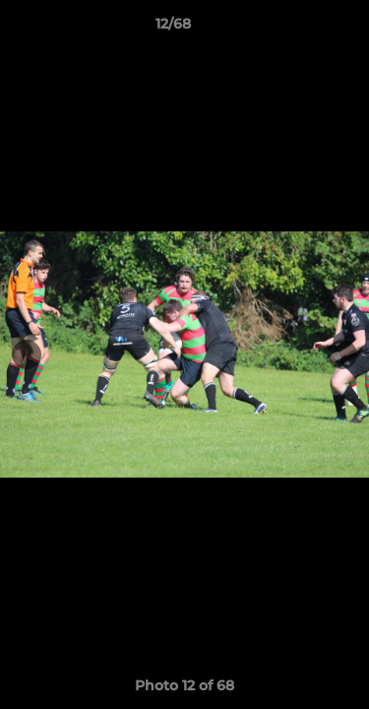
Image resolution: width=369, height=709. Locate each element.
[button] (298, 28)
